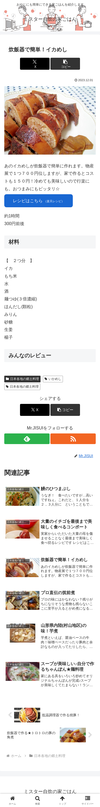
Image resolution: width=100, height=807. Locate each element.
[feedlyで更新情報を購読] (27, 438)
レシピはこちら (38, 200)
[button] (65, 64)
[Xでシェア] (35, 64)
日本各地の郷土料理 (22, 379)
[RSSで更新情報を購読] (73, 438)
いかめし (53, 379)
